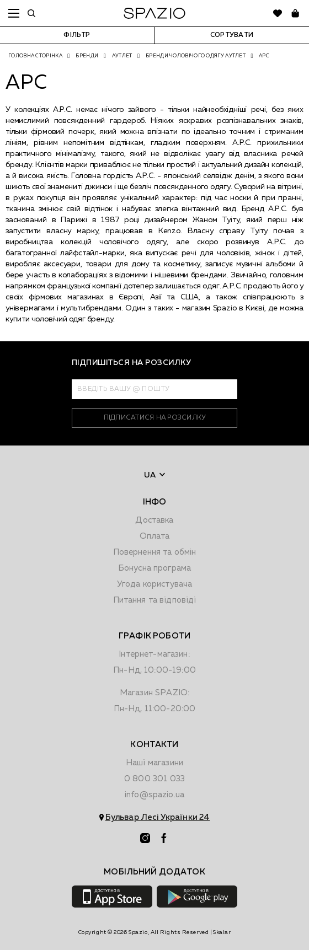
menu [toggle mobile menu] (14, 13)
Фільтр (76, 35)
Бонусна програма (154, 568)
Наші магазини (154, 763)
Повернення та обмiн (154, 552)
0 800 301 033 (154, 779)
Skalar (222, 932)
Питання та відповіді (154, 600)
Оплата (155, 536)
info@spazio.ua (154, 795)
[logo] (154, 13)
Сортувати (231, 35)
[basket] (295, 13)
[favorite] (277, 13)
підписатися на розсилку (155, 418)
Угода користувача (155, 584)
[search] (31, 13)
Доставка (154, 520)
